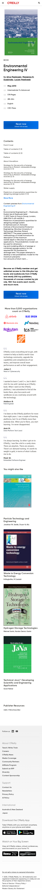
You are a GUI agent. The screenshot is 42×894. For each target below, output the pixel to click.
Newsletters (7, 791)
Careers (5, 751)
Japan (5, 813)
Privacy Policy (8, 794)
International (8, 805)
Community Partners (10, 761)
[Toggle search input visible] (39, 3)
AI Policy (5, 798)
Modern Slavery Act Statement (13, 888)
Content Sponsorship (11, 775)
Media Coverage (9, 758)
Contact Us (7, 787)
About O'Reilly (9, 743)
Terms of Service (8, 883)
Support (6, 782)
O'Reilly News (7, 754)
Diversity (5, 772)
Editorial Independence (10, 886)
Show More (8, 198)
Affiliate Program (9, 765)
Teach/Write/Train (10, 748)
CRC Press (12, 108)
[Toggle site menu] (3, 3)
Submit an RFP (8, 768)
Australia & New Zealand (12, 809)
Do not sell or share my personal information (18, 872)
